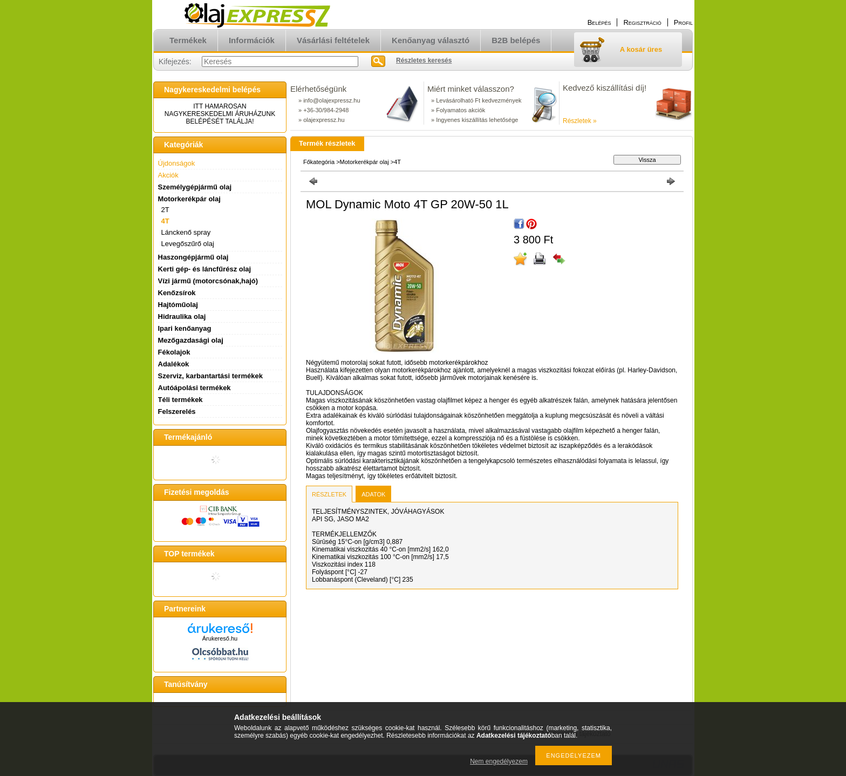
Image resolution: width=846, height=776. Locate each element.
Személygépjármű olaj (195, 187)
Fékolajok (174, 352)
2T (165, 210)
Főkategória (319, 162)
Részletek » (580, 121)
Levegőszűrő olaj (187, 244)
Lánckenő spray (186, 232)
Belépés (599, 22)
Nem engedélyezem (499, 761)
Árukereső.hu (219, 638)
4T (165, 221)
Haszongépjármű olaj (193, 257)
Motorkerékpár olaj (364, 162)
